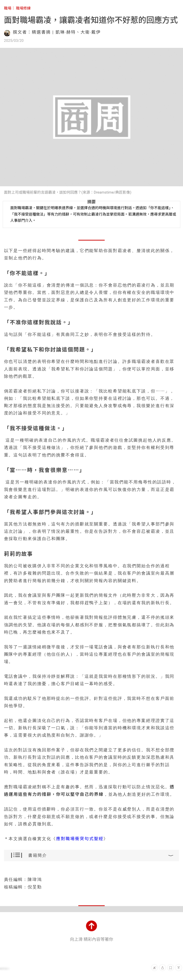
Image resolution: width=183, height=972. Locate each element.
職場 (7, 8)
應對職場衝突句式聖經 (79, 838)
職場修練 (23, 8)
